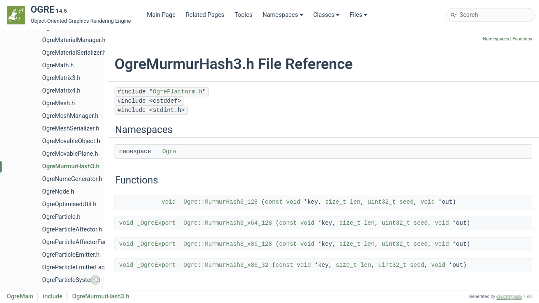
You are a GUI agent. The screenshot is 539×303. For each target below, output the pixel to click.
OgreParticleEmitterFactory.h (81, 267)
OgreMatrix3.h (61, 78)
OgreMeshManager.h (70, 116)
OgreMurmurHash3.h (70, 166)
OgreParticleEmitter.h (70, 254)
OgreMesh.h (58, 103)
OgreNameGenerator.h (72, 179)
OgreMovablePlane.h (70, 153)
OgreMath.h (58, 65)
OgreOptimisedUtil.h (69, 204)
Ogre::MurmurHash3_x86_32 (226, 265)
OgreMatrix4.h (61, 90)
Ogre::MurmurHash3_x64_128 (228, 223)
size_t (335, 202)
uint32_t (382, 202)
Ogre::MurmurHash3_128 (221, 202)
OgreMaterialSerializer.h (74, 52)
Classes (326, 15)
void (169, 202)
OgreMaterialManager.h (73, 40)
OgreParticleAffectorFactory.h (82, 242)
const (274, 202)
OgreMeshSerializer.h (70, 128)
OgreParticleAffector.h (72, 229)
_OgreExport (156, 223)
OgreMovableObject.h (71, 141)
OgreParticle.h (61, 217)
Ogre (169, 151)
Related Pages (205, 15)
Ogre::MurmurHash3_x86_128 (228, 244)
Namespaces (282, 15)
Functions (522, 39)
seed (406, 202)
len (355, 202)
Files (358, 15)
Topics (244, 15)
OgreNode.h (58, 191)
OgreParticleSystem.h (71, 280)
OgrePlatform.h (178, 91)
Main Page (161, 15)
